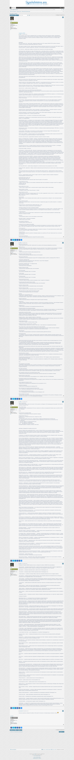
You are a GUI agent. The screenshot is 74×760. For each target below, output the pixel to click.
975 (14, 24)
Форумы (14, 7)
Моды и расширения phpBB (37, 757)
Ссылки (10, 8)
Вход (12, 9)
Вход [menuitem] (62, 8)
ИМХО (20, 34)
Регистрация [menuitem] (63, 8)
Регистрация (16, 9)
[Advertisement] (45, 24)
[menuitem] (60, 8)
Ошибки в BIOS (13, 13)
